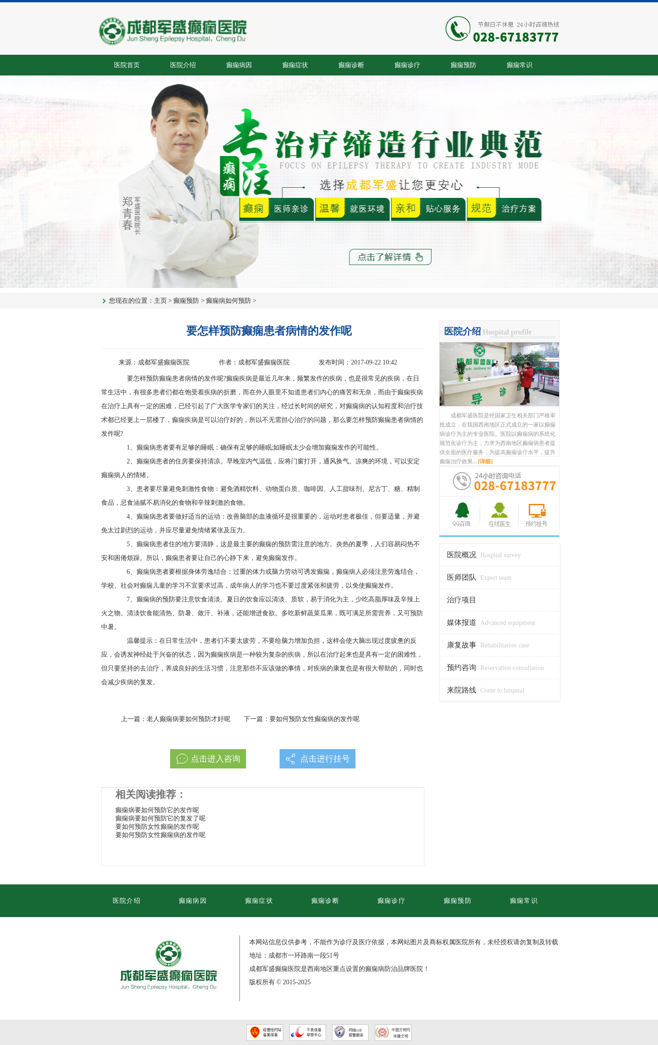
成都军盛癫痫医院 (163, 362)
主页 (160, 300)
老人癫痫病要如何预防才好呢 (188, 719)
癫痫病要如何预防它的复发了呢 (160, 818)
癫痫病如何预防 (228, 300)
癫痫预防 (186, 300)
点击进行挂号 (325, 758)
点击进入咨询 (215, 758)
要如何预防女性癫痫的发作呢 (157, 826)
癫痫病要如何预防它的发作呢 (157, 810)
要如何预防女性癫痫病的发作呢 (314, 719)
